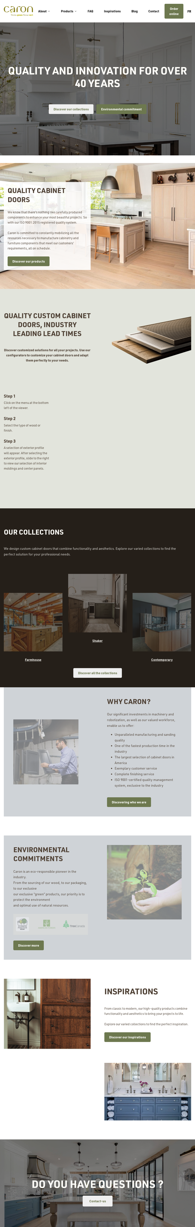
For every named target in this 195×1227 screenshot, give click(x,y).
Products (69, 11)
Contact (153, 11)
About (44, 11)
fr (189, 11)
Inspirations (112, 11)
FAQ (90, 11)
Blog (134, 11)
